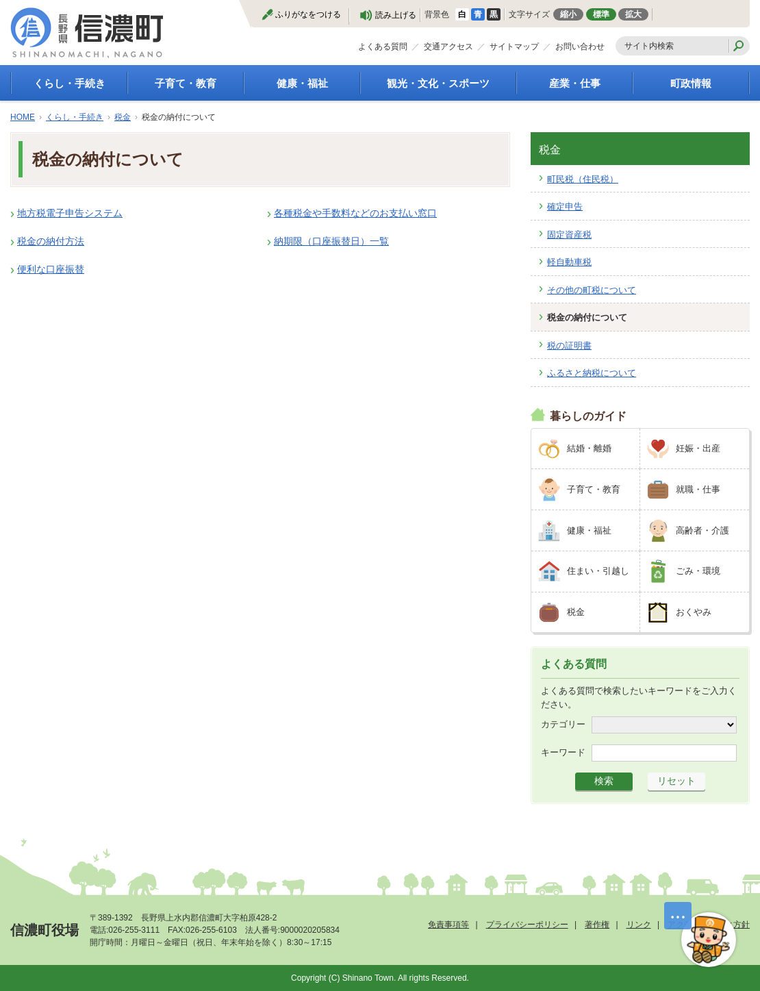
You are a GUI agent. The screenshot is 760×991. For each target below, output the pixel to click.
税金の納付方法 (50, 241)
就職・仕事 (698, 489)
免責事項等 (448, 924)
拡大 (633, 14)
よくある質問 (382, 46)
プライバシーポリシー (527, 924)
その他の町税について (591, 290)
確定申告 (565, 206)
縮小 (568, 14)
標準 (601, 14)
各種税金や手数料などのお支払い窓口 (355, 213)
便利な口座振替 (50, 269)
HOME (22, 117)
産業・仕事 (574, 83)
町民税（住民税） (582, 179)
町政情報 (690, 83)
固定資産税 (569, 234)
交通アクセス (448, 46)
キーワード (563, 752)
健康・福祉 (302, 83)
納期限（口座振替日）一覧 (331, 241)
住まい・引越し (598, 571)
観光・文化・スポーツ (438, 83)
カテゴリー (563, 724)
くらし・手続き (69, 83)
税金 (122, 117)
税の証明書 (569, 345)
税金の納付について (587, 317)
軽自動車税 (569, 262)
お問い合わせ (580, 46)
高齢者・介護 (702, 530)
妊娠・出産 (698, 448)
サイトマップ (514, 46)
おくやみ (693, 612)
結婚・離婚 (589, 448)
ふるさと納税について (591, 373)
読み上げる (395, 15)
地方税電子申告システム (70, 213)
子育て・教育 (185, 83)
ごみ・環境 (698, 571)
